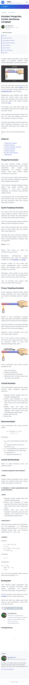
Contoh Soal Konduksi (7, 50)
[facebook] (5, 608)
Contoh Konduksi (6, 45)
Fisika (9, 2)
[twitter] (8, 608)
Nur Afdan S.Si (11, 657)
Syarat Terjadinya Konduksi (8, 40)
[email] (21, 608)
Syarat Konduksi (10, 145)
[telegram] (14, 608)
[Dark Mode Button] (27, 2)
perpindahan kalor (6, 91)
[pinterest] (18, 608)
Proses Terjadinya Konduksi (8, 42)
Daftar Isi (4, 35)
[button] (1, 133)
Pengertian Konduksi (7, 38)
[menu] (2, 2)
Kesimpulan (5, 52)
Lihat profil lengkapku (7, 669)
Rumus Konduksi (6, 47)
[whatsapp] (11, 608)
